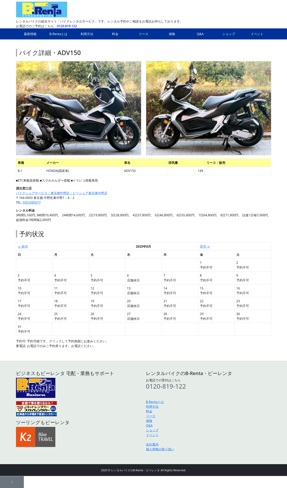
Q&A (200, 34)
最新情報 (30, 34)
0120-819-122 (67, 26)
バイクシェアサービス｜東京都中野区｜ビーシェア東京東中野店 (61, 193)
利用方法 (87, 34)
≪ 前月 (23, 246)
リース (143, 34)
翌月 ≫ (205, 246)
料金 (115, 34)
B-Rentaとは (58, 34)
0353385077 (32, 202)
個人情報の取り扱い (160, 449)
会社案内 (152, 444)
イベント (257, 34)
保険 (172, 34)
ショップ (228, 34)
